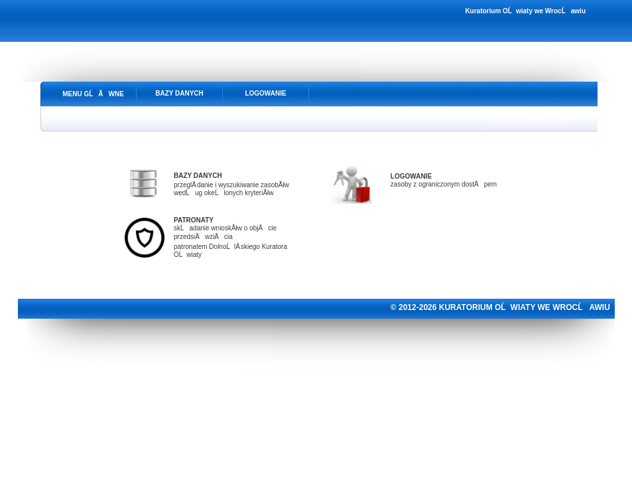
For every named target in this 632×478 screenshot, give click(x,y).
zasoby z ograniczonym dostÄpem (444, 184)
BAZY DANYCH (179, 93)
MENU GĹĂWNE (93, 94)
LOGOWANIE (265, 93)
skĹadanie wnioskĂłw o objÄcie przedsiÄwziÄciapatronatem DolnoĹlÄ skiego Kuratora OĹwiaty (230, 237)
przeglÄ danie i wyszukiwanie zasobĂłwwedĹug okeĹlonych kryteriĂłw (231, 184)
